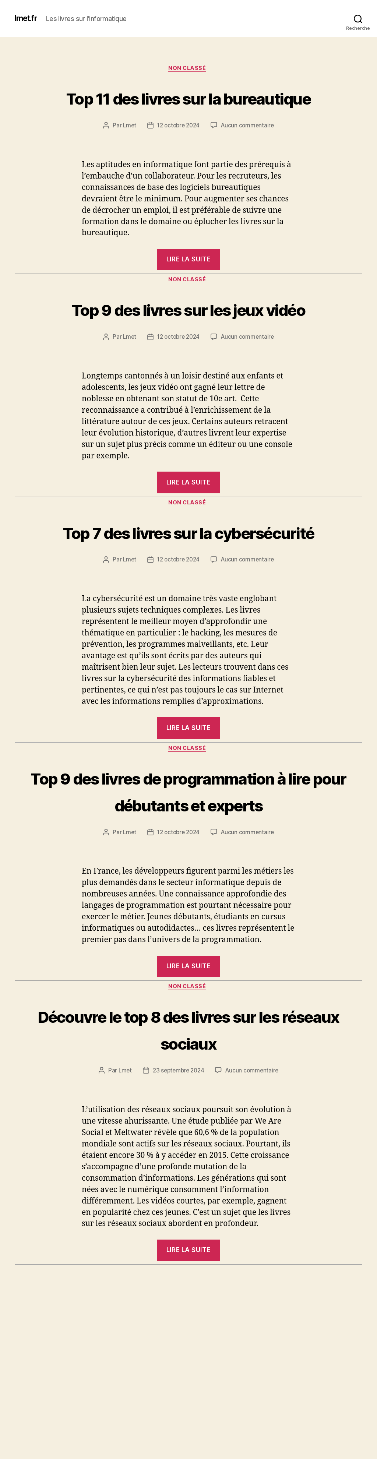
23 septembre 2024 (178, 1185)
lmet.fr (28, 18)
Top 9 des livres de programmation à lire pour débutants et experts (188, 889)
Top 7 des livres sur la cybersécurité (188, 602)
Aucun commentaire (249, 154)
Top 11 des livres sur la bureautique (188, 111)
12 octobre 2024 (178, 154)
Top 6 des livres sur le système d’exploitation (188, 1428)
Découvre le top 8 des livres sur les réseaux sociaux (189, 1142)
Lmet (127, 154)
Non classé (188, 69)
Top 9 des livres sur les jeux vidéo (189, 350)
